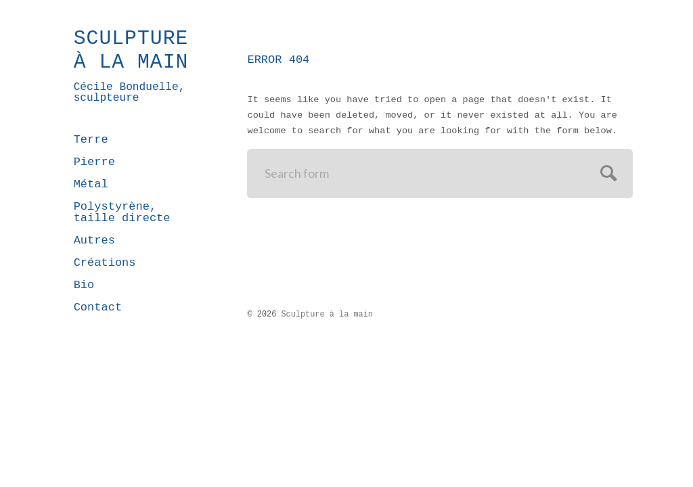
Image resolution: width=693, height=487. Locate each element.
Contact (98, 307)
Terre (91, 139)
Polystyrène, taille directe (122, 212)
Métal (91, 184)
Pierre (94, 162)
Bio (84, 285)
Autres (94, 240)
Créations (105, 262)
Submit (606, 171)
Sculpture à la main (131, 50)
